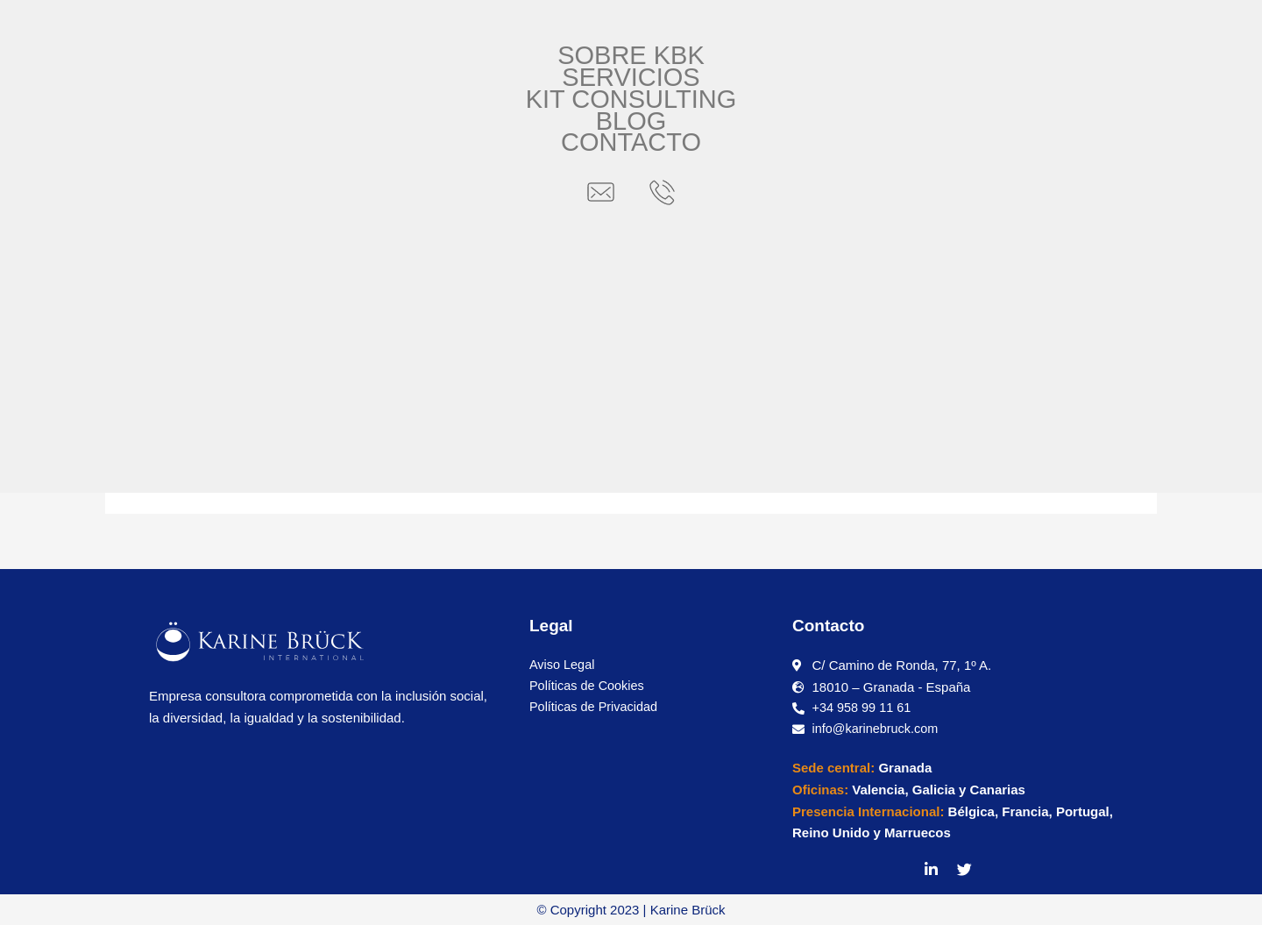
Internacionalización (428, 319)
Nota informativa (748, 319)
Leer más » (208, 449)
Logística (598, 319)
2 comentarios (224, 319)
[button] (164, 29)
